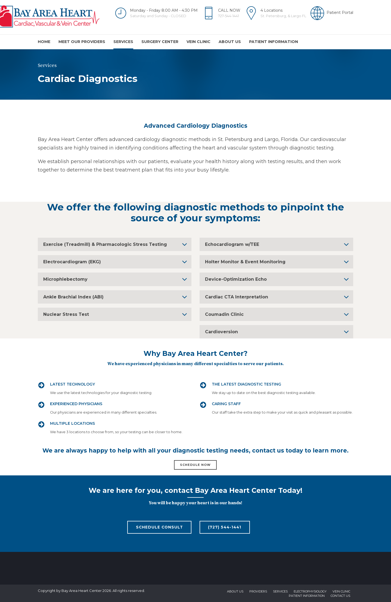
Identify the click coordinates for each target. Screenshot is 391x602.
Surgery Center (159, 41)
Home (44, 41)
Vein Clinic (198, 41)
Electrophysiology (310, 592)
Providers (258, 592)
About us (230, 41)
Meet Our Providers (81, 41)
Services (123, 41)
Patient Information (273, 41)
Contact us (340, 596)
